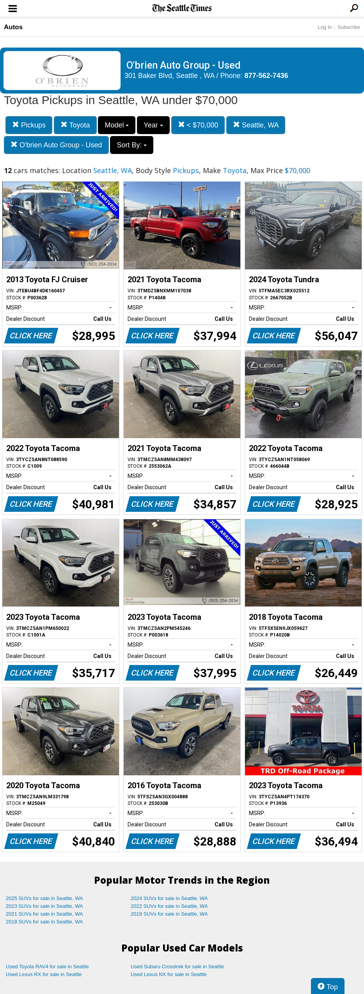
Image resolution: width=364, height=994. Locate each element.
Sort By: (132, 145)
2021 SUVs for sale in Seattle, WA (44, 914)
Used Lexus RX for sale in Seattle (44, 974)
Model (117, 125)
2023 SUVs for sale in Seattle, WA (44, 906)
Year (153, 125)
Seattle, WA (256, 125)
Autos (13, 27)
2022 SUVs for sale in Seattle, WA (169, 906)
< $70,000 (198, 125)
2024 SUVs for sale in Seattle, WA (169, 898)
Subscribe (348, 27)
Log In (325, 27)
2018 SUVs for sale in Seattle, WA (44, 922)
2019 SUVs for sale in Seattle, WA (169, 914)
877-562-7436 (266, 76)
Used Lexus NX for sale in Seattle (168, 974)
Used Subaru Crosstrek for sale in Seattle (177, 966)
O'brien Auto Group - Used (56, 145)
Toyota (75, 125)
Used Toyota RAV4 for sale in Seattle (47, 966)
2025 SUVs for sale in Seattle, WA (44, 898)
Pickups (29, 125)
